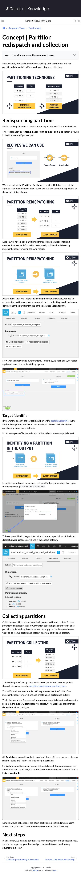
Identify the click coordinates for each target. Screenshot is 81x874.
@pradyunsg (47, 870)
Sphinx (35, 870)
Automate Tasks (17, 28)
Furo (55, 870)
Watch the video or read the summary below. (40, 55)
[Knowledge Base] (28, 8)
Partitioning (35, 28)
